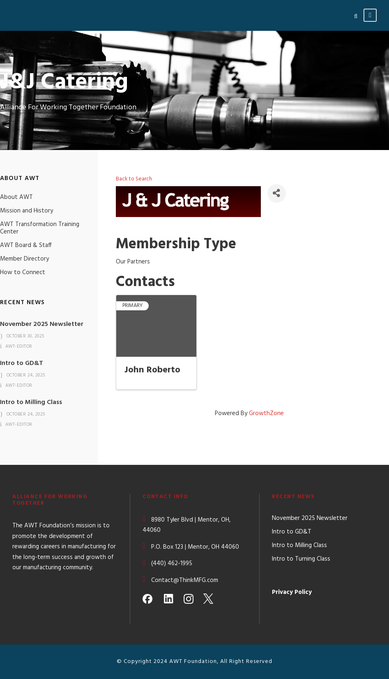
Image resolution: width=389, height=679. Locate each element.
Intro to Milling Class (31, 402)
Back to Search (134, 179)
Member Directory (24, 259)
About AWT (16, 197)
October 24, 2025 (26, 375)
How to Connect (22, 272)
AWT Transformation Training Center (39, 228)
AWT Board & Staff (26, 245)
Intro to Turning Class (301, 559)
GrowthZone (266, 413)
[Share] (276, 193)
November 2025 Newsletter (41, 324)
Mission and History (26, 211)
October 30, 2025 (25, 336)
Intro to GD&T (21, 363)
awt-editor (18, 346)
